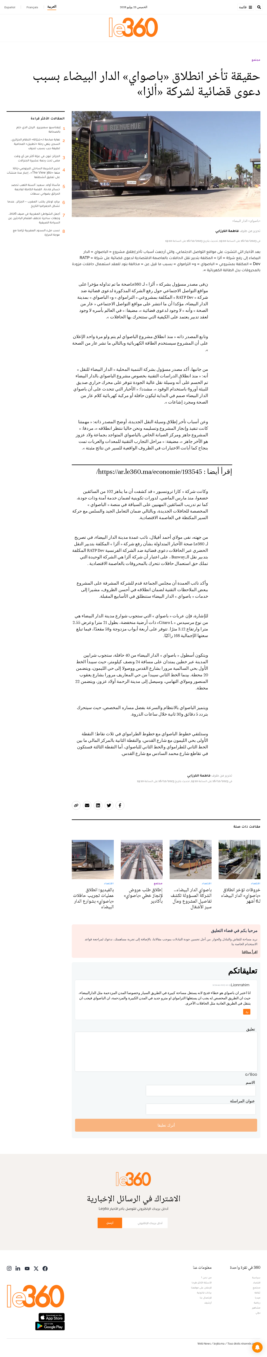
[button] (257, 1347)
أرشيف (208, 1302)
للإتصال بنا (206, 1297)
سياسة (256, 1277)
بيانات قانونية (204, 1292)
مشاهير (256, 1307)
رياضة (257, 1302)
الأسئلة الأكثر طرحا (202, 1282)
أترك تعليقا (166, 1125)
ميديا (257, 1297)
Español (9, 7)
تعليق (250, 1029)
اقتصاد (256, 1282)
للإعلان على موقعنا (201, 1287)
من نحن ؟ (206, 1277)
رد (247, 1011)
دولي (258, 1312)
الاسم (250, 1082)
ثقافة (257, 1292)
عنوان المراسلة (242, 1101)
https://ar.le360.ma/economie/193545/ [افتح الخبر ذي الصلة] (149, 472)
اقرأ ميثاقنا (249, 952)
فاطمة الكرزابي (227, 231)
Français (32, 7)
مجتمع (256, 59)
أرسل (109, 1222)
